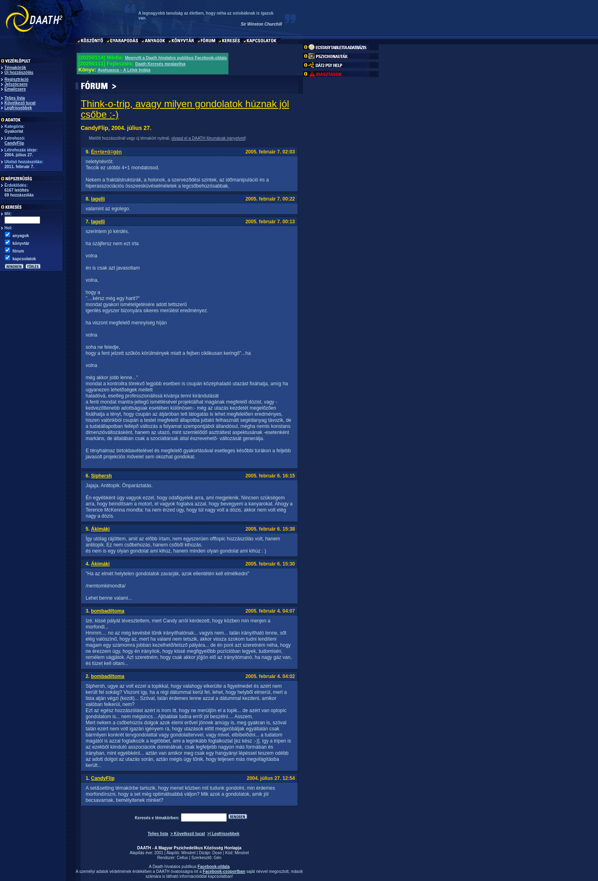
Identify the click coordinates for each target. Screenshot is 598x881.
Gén (218, 857)
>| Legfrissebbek (223, 833)
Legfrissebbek (18, 108)
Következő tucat (20, 103)
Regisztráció (16, 79)
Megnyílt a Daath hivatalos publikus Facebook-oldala (176, 58)
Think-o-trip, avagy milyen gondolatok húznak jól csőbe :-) (185, 109)
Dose (217, 853)
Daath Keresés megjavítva (160, 64)
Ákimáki (100, 529)
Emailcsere (15, 89)
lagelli (98, 199)
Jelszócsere (16, 84)
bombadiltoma (107, 611)
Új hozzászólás (18, 72)
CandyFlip (14, 143)
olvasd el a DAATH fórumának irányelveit (208, 138)
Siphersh (101, 476)
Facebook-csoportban (224, 871)
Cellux (182, 857)
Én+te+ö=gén (106, 152)
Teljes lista (14, 98)
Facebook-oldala (214, 866)
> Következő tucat (187, 833)
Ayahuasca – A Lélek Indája (124, 70)
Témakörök (15, 67)
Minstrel (188, 853)
